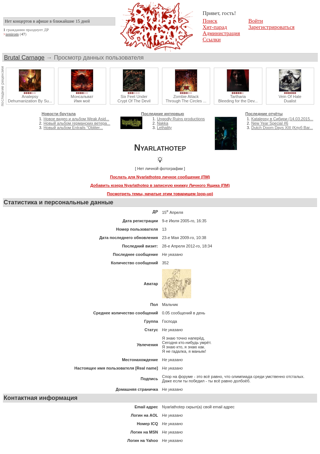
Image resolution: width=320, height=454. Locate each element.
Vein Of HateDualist (290, 98)
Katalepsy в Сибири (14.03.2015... (282, 119)
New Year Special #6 (269, 123)
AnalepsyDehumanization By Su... (30, 98)
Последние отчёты (263, 113)
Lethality (164, 127)
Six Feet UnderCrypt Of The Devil (133, 98)
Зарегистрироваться (271, 27)
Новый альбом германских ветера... (76, 123)
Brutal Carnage (24, 57)
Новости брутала (59, 113)
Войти (255, 21)
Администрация (221, 33)
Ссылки (212, 39)
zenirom (12, 34)
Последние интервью (162, 113)
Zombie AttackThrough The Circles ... (186, 98)
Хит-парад (215, 27)
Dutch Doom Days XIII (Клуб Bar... (282, 127)
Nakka (162, 123)
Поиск (210, 21)
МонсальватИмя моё (82, 98)
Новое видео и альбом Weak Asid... (76, 119)
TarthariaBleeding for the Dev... (238, 98)
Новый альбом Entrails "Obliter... (73, 127)
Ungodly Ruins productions (181, 119)
